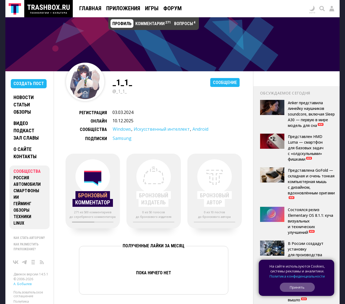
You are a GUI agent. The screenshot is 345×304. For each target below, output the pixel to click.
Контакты (25, 156)
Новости (23, 97)
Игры (151, 8)
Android (200, 129)
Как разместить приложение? (26, 246)
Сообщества (27, 171)
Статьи (21, 104)
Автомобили (27, 184)
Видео (20, 123)
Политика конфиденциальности (297, 276)
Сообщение (225, 82)
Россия (21, 177)
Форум (172, 8)
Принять (297, 287)
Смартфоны (26, 190)
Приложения (123, 8)
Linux (18, 223)
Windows (122, 129)
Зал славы (26, 138)
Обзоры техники (22, 213)
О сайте (22, 149)
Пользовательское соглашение (28, 294)
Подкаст (23, 130)
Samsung (122, 138)
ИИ (16, 197)
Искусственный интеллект (162, 129)
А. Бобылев (22, 284)
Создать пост (28, 83)
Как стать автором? (29, 238)
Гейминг (22, 203)
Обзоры (22, 112)
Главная (90, 8)
